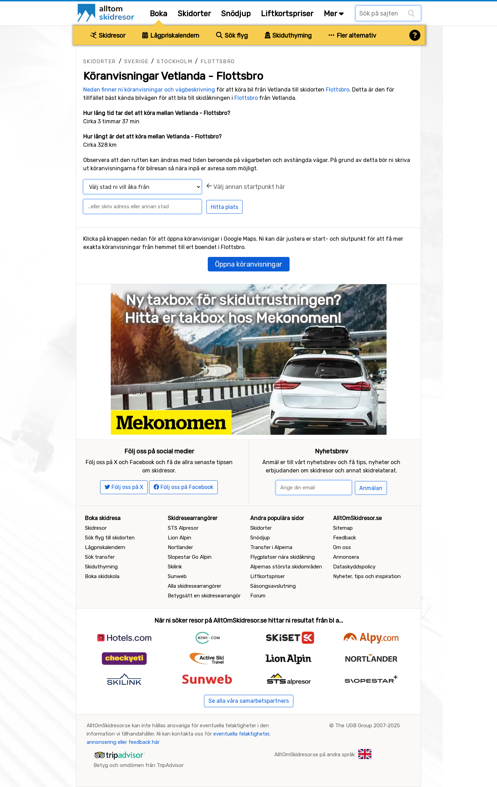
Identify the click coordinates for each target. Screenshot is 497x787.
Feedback (344, 538)
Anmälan (370, 488)
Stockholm (174, 61)
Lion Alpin (179, 538)
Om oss (342, 547)
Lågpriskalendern (170, 35)
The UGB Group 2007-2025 (367, 725)
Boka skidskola (102, 576)
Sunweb (177, 576)
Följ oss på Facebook (183, 487)
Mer (334, 13)
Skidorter (194, 13)
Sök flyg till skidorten (110, 538)
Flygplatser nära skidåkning (282, 557)
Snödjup (236, 13)
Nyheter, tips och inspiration (367, 576)
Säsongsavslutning (273, 586)
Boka (158, 13)
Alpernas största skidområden (286, 567)
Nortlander (180, 547)
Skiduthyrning (288, 35)
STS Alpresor (183, 528)
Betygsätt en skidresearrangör (204, 596)
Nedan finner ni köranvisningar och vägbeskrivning (149, 89)
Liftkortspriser (287, 13)
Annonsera (346, 557)
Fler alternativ (352, 35)
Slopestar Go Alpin (190, 557)
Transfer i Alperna (271, 547)
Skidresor (107, 35)
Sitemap (343, 528)
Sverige (136, 61)
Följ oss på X (124, 487)
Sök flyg (232, 35)
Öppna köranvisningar (248, 264)
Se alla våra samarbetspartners (248, 701)
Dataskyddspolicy (354, 567)
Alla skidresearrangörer (194, 586)
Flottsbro (218, 61)
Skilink (175, 567)
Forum (257, 596)
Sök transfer (100, 557)
